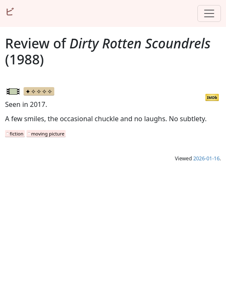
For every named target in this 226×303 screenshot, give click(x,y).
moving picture (47, 133)
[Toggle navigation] (209, 13)
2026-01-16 (206, 158)
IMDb (212, 97)
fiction (17, 133)
